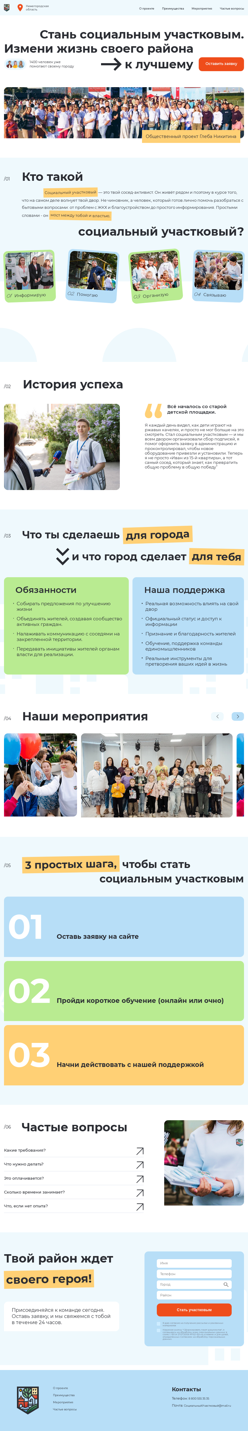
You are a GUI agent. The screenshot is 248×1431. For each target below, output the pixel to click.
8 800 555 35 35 (193, 1399)
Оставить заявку (217, 64)
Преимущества (166, 8)
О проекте (138, 8)
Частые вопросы (230, 8)
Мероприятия (198, 8)
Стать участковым (194, 1313)
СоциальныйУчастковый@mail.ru (204, 1406)
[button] (238, 717)
